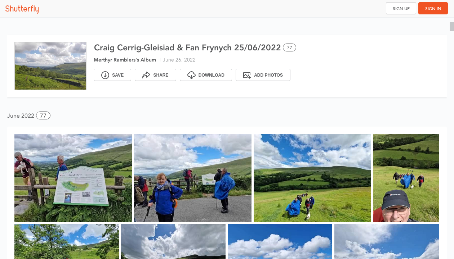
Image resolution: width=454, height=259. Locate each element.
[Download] (206, 75)
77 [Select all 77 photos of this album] (289, 47)
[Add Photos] (263, 75)
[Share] (155, 75)
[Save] (112, 75)
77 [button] (43, 115)
